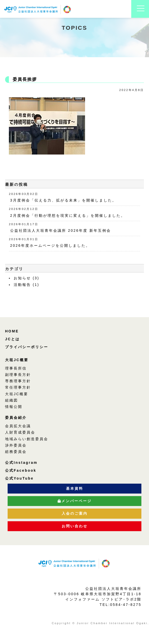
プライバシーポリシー (26, 347)
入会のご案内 (75, 513)
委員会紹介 (16, 418)
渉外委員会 (16, 445)
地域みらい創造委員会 (26, 439)
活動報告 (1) (26, 285)
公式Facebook (20, 470)
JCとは (12, 339)
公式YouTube (19, 478)
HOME (12, 331)
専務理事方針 (18, 381)
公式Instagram (21, 463)
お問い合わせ (75, 526)
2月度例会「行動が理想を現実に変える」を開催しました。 (67, 215)
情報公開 (13, 407)
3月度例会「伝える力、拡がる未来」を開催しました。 (63, 200)
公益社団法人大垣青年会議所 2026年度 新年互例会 (60, 230)
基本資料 (74, 488)
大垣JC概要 (16, 360)
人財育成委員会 (20, 432)
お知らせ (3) (26, 278)
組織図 (11, 400)
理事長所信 (16, 368)
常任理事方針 (18, 387)
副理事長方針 (18, 375)
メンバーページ (75, 501)
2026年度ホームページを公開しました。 (50, 245)
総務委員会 (16, 452)
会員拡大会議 (18, 426)
